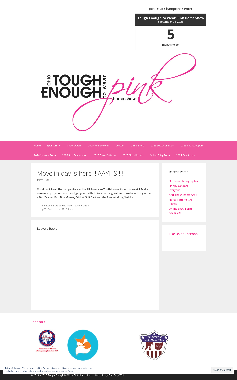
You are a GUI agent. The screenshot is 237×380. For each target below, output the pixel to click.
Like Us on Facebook (184, 234)
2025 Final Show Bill (98, 145)
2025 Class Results (133, 155)
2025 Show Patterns (104, 155)
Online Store (137, 145)
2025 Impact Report (192, 145)
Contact (120, 145)
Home (37, 145)
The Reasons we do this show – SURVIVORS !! (65, 205)
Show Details (74, 145)
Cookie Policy (67, 371)
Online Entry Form (160, 155)
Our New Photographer (183, 181)
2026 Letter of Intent (162, 145)
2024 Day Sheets (185, 155)
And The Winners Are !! (183, 195)
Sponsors (55, 145)
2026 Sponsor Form (45, 155)
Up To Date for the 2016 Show (57, 209)
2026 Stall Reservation (74, 155)
